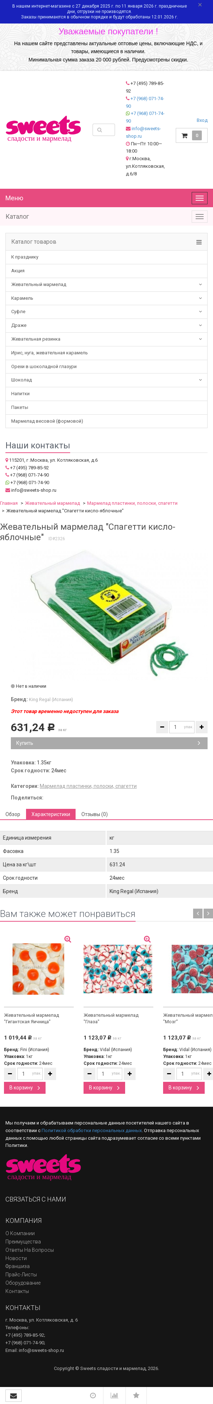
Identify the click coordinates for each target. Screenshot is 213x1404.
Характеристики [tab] (50, 814)
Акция (18, 270)
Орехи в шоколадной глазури (44, 366)
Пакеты (19, 407)
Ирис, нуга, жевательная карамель (49, 352)
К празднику (24, 257)
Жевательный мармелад (38, 284)
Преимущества (23, 1242)
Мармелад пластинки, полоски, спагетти (132, 503)
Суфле (18, 311)
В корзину (24, 1088)
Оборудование (23, 1283)
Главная (9, 503)
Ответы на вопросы (29, 1250)
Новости (16, 1258)
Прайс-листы (21, 1274)
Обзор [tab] (12, 814)
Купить (108, 743)
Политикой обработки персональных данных (92, 1130)
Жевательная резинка (35, 339)
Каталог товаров (33, 242)
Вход (202, 120)
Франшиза (17, 1266)
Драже (18, 325)
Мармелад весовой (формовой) (47, 421)
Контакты (17, 1291)
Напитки (20, 393)
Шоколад (21, 380)
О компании (20, 1233)
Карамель (22, 298)
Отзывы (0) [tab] (94, 814)
